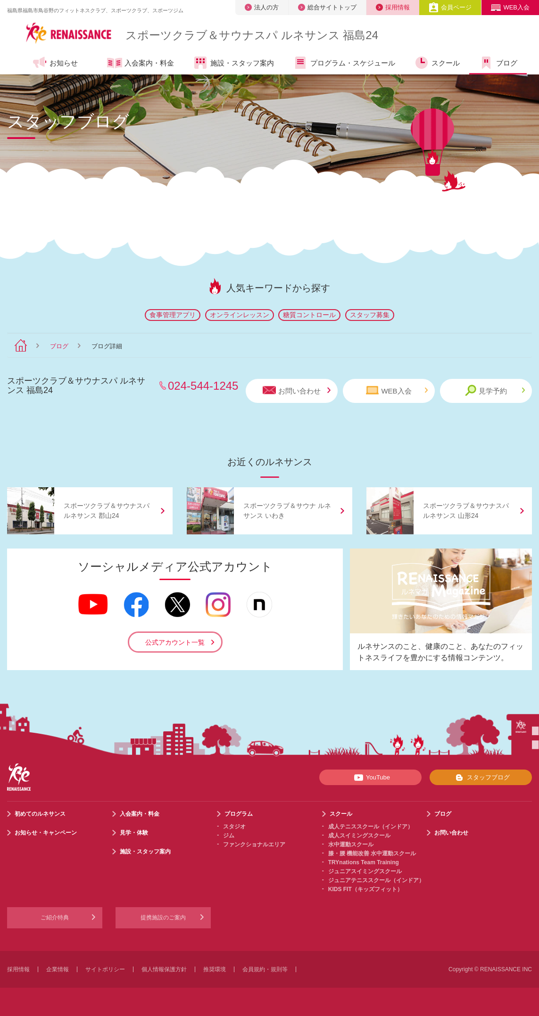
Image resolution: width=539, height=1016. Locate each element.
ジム (228, 835)
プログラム (238, 814)
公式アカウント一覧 (175, 642)
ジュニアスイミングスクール (365, 871)
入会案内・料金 (140, 63)
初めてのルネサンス (40, 814)
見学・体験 (134, 832)
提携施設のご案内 (163, 917)
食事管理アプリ (172, 315)
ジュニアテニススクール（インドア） (376, 880)
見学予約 (495, 390)
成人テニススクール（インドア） (370, 826)
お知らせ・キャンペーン (46, 832)
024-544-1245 (203, 385)
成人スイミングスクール (359, 835)
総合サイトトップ (327, 7)
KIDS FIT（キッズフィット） (365, 889)
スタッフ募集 (370, 315)
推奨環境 (214, 969)
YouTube (370, 777)
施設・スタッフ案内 (233, 63)
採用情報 (393, 7)
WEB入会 (510, 7)
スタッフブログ (481, 777)
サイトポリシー (105, 969)
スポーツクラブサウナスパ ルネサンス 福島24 (251, 35)
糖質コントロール (309, 315)
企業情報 (57, 969)
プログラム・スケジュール (344, 63)
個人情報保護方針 (164, 969)
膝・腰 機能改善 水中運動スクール (372, 853)
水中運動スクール (350, 844)
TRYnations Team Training (363, 862)
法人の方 (262, 7)
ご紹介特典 (55, 917)
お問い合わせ (297, 390)
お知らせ (55, 63)
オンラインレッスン (239, 315)
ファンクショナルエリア (254, 844)
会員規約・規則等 (265, 969)
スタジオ (234, 826)
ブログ (498, 63)
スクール (437, 63)
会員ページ (450, 7)
